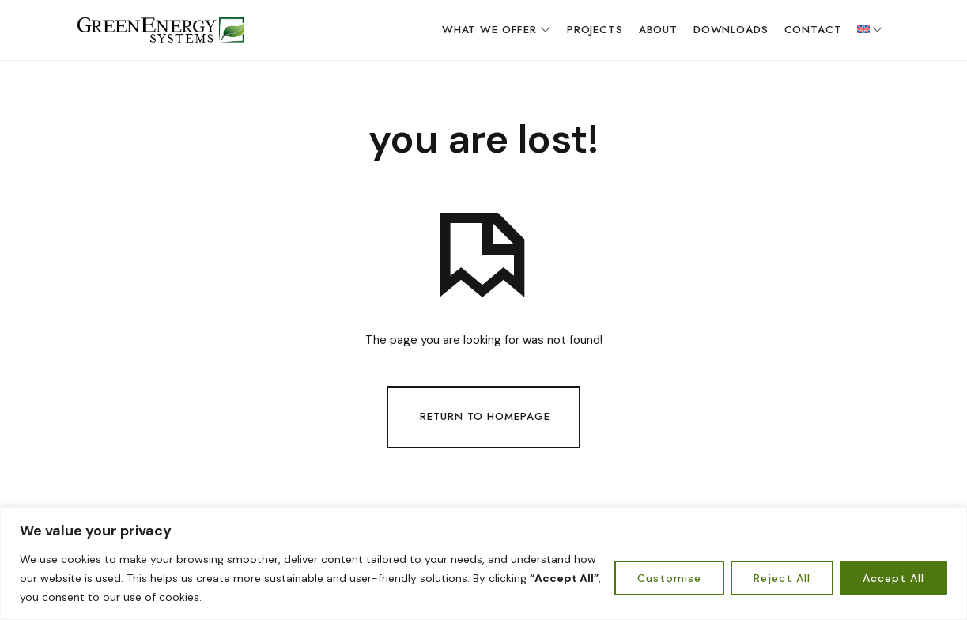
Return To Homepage (485, 415)
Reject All (782, 578)
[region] (483, 563)
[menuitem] (870, 30)
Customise (669, 578)
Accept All (893, 578)
